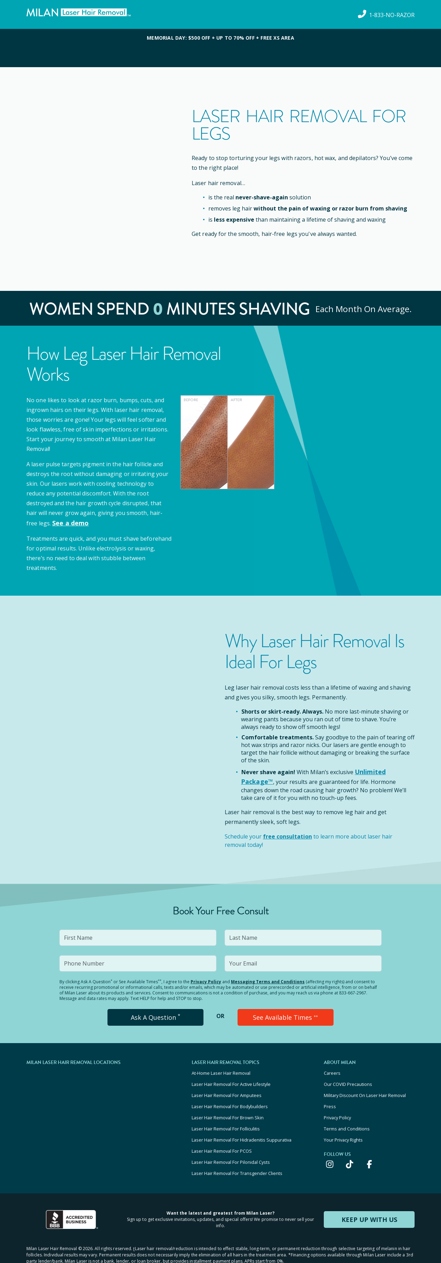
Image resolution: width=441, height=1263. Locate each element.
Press (330, 1094)
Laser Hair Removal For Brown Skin (228, 1104)
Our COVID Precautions (348, 1075)
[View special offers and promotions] (220, 48)
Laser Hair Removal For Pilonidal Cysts (231, 1141)
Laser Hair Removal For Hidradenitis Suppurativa (241, 1122)
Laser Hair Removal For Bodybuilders (230, 1094)
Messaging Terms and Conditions (268, 977)
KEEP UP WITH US (369, 1196)
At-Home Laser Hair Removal (221, 1066)
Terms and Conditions (347, 1113)
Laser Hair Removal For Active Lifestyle (231, 1075)
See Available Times (285, 1012)
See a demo (68, 522)
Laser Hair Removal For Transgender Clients (237, 1150)
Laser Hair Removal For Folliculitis (226, 1113)
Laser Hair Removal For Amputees (227, 1085)
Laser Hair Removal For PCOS (222, 1132)
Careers (332, 1066)
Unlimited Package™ (384, 770)
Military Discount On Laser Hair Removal (365, 1085)
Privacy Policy (206, 977)
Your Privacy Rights (343, 1122)
